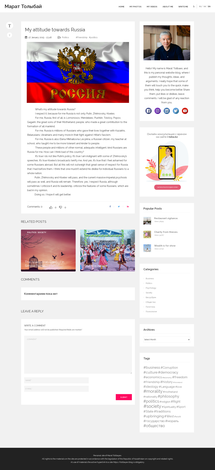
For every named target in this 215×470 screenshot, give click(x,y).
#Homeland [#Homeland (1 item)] (177, 382)
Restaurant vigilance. (166, 218)
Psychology (151, 288)
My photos (135, 6)
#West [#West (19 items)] (169, 416)
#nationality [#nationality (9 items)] (150, 396)
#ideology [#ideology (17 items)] (150, 386)
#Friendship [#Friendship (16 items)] (151, 382)
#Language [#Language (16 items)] (167, 386)
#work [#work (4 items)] (177, 416)
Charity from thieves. (166, 232)
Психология (151, 311)
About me (168, 6)
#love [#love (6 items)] (178, 386)
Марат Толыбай (23, 6)
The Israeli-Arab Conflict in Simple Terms (44, 264)
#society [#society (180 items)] (152, 406)
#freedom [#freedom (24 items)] (179, 377)
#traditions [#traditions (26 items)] (162, 411)
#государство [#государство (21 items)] (154, 421)
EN (209, 6)
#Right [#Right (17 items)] (175, 401)
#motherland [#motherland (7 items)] (170, 391)
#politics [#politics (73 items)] (151, 401)
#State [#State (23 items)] (148, 411)
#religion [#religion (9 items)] (165, 401)
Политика (150, 307)
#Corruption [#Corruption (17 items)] (169, 367)
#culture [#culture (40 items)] (150, 372)
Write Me (183, 6)
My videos (152, 6)
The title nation (95, 266)
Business (150, 278)
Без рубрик (151, 297)
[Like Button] (50, 207)
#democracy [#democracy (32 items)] (168, 372)
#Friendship (82, 37)
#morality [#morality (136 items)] (152, 391)
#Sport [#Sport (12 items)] (181, 406)
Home (121, 6)
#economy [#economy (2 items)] (167, 377)
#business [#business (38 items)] (151, 367)
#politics (93, 37)
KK (205, 6)
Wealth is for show (164, 245)
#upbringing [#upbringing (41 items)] (153, 416)
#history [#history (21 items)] (166, 382)
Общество (151, 302)
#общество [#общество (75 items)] (154, 425)
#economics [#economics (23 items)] (152, 377)
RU (200, 6)
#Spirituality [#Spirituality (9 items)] (169, 406)
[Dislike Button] (60, 207)
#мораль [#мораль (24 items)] (172, 421)
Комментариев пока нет (41, 293)
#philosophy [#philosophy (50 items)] (168, 396)
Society (42, 232)
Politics (65, 37)
